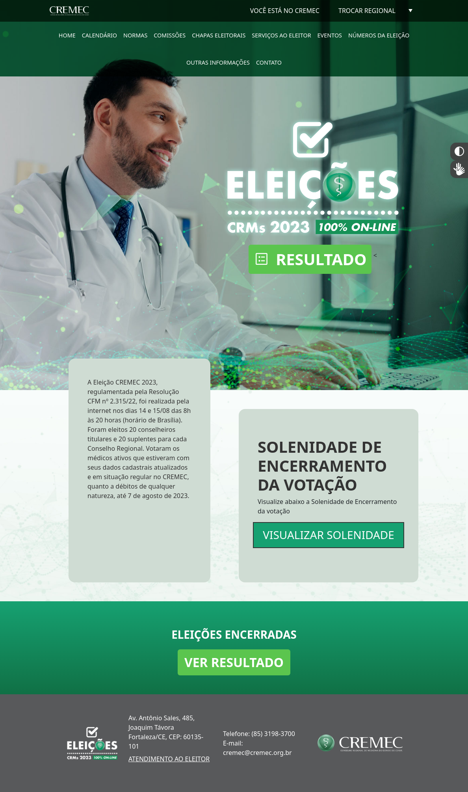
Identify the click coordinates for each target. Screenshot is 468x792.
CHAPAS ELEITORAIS (218, 35)
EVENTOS (330, 35)
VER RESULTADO (234, 662)
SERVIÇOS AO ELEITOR (281, 35)
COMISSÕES (170, 35)
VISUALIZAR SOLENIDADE (328, 534)
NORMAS (135, 35)
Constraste (459, 151)
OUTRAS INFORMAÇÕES (218, 62)
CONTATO (269, 62)
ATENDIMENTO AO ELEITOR (169, 759)
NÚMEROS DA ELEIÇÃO (378, 35)
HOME (67, 35)
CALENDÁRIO (99, 35)
